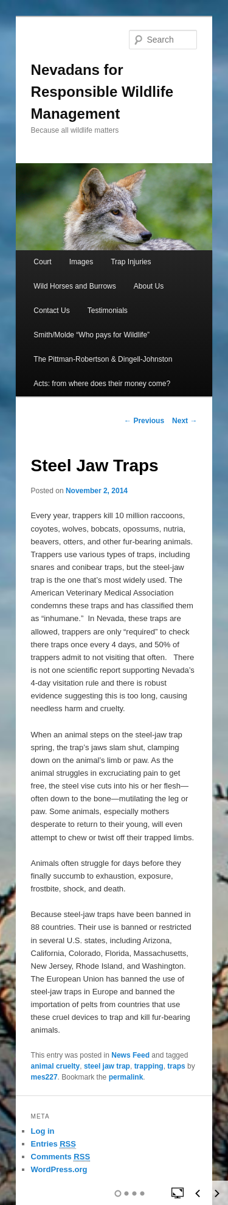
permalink (126, 1077)
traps (176, 1066)
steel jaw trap (107, 1066)
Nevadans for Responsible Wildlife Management (102, 91)
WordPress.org (59, 1169)
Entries (53, 1144)
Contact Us (51, 310)
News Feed (130, 1055)
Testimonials (108, 310)
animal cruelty (55, 1066)
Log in (43, 1131)
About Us (149, 286)
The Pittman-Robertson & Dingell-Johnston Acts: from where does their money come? (102, 371)
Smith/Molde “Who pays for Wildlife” (91, 335)
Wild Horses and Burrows (74, 286)
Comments (61, 1157)
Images (81, 262)
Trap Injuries (131, 262)
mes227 (44, 1077)
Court (42, 262)
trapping (149, 1066)
